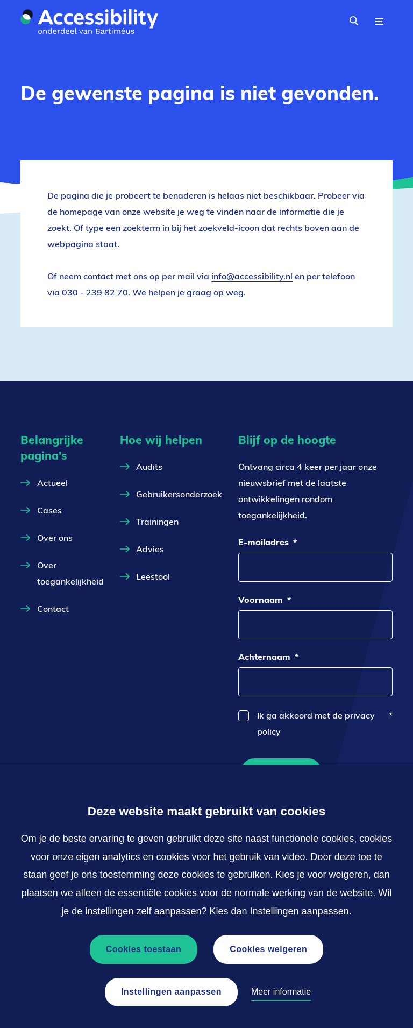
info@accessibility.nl (252, 276)
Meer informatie (281, 991)
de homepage (75, 211)
